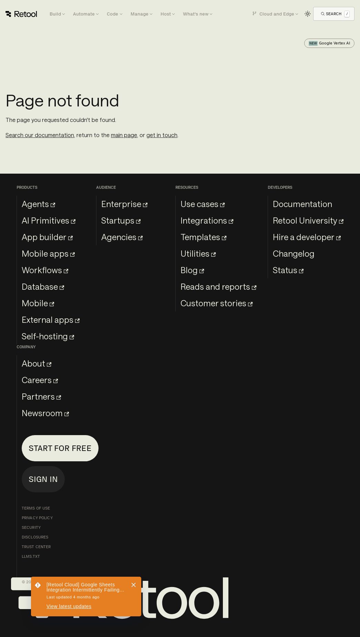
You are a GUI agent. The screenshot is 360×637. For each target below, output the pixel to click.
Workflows (45, 270)
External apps (51, 320)
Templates (203, 237)
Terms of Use (36, 508)
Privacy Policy (37, 518)
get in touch (161, 135)
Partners (41, 396)
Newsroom (45, 413)
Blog (192, 270)
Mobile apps (48, 253)
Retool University (308, 220)
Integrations (207, 220)
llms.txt (31, 556)
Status (288, 270)
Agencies (122, 237)
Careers (40, 380)
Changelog (294, 253)
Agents (38, 204)
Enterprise (124, 204)
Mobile (38, 303)
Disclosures (35, 537)
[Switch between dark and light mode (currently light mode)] (307, 13)
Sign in (43, 479)
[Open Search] (335, 13)
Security (31, 527)
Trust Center (36, 547)
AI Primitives (48, 220)
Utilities (198, 253)
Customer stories (217, 303)
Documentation (302, 204)
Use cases (203, 204)
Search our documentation (40, 135)
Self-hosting (48, 336)
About (36, 363)
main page (124, 135)
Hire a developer (307, 237)
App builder (47, 237)
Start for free (60, 448)
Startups (121, 220)
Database (43, 286)
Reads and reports (218, 286)
